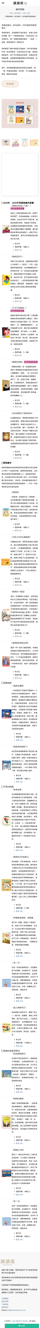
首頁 (11, 13)
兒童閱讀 (5, 1298)
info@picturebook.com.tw (15, 1310)
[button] (35, 113)
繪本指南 (17, 13)
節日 (28, 13)
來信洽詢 (10, 84)
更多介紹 (18, 250)
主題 (24, 13)
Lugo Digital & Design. (19, 1321)
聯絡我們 (5, 1307)
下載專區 (5, 1304)
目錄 (22, 1326)
